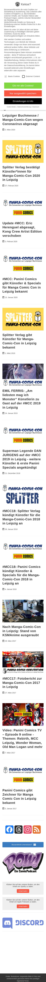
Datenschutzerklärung (16, 65)
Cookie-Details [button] (11, 107)
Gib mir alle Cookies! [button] (23, 85)
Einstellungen (29, 68)
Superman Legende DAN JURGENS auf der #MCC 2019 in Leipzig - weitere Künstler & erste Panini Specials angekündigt (21, 459)
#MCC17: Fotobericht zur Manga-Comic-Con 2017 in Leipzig (22, 683)
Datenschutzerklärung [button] (24, 107)
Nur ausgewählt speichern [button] (23, 93)
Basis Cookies (12, 76)
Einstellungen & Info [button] (23, 101)
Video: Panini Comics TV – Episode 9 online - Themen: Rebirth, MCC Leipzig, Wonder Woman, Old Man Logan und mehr (22, 738)
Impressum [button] (35, 107)
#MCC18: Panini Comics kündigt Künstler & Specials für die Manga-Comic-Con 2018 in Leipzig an (21, 575)
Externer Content (31, 76)
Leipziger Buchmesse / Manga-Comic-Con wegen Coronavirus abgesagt (22, 120)
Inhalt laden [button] (23, 891)
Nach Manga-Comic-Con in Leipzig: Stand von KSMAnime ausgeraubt (21, 631)
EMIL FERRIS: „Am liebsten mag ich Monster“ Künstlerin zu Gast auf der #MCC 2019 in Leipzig (21, 399)
